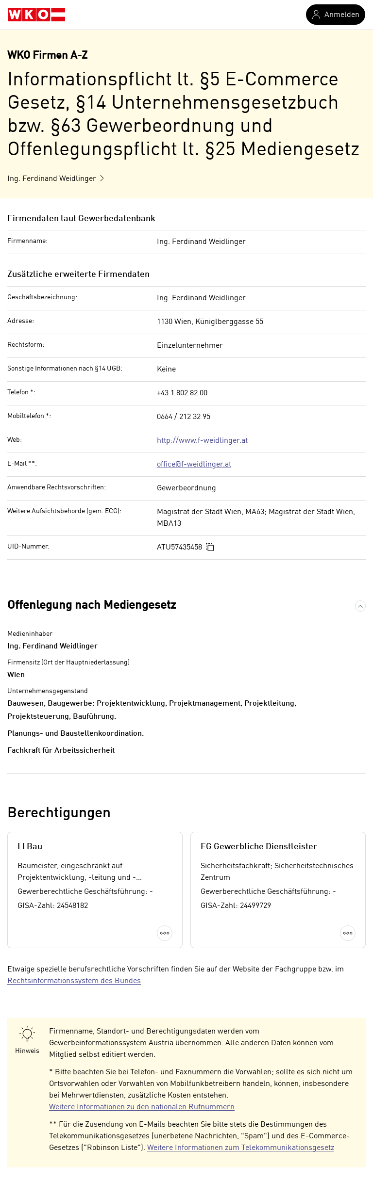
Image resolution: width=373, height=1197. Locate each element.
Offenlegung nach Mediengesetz (91, 606)
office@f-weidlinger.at (194, 465)
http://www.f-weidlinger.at (202, 441)
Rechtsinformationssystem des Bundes (74, 981)
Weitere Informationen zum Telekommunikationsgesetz (240, 1148)
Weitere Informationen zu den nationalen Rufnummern (142, 1107)
